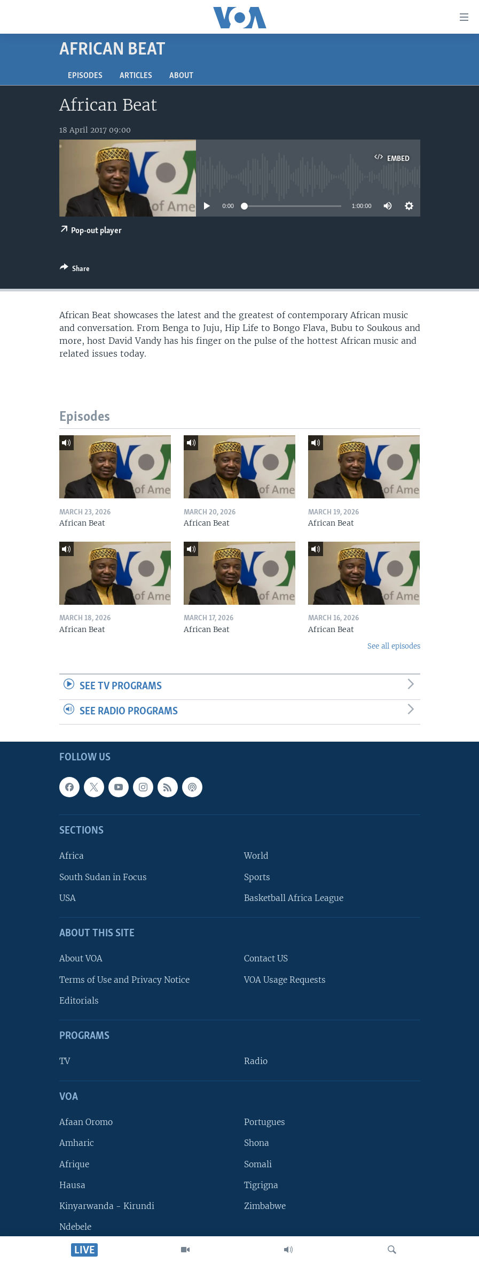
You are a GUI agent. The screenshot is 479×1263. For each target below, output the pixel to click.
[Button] (75, 270)
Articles (136, 76)
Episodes (85, 76)
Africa (71, 856)
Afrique (74, 1164)
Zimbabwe (265, 1206)
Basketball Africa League (293, 898)
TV (64, 1062)
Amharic (76, 1143)
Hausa (72, 1185)
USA (67, 898)
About (181, 76)
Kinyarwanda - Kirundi (106, 1206)
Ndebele (75, 1227)
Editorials (79, 1001)
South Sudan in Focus (103, 877)
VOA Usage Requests (285, 980)
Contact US (266, 959)
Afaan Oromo (86, 1122)
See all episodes (393, 646)
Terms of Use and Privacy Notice (124, 980)
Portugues (264, 1122)
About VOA (81, 959)
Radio (256, 1062)
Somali (258, 1164)
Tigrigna (261, 1185)
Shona (256, 1143)
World (256, 856)
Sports (257, 877)
